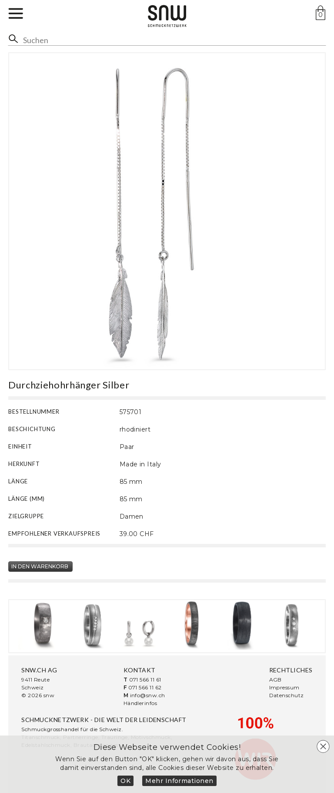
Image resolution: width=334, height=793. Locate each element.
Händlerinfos (140, 703)
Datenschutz (286, 695)
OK (125, 781)
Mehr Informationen (179, 781)
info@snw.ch (147, 695)
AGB (275, 679)
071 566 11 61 (145, 679)
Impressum (284, 687)
